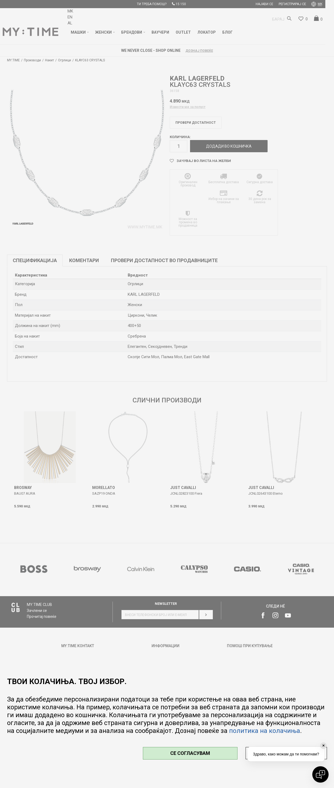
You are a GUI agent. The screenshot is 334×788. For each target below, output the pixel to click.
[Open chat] (320, 774)
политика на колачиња (264, 731)
